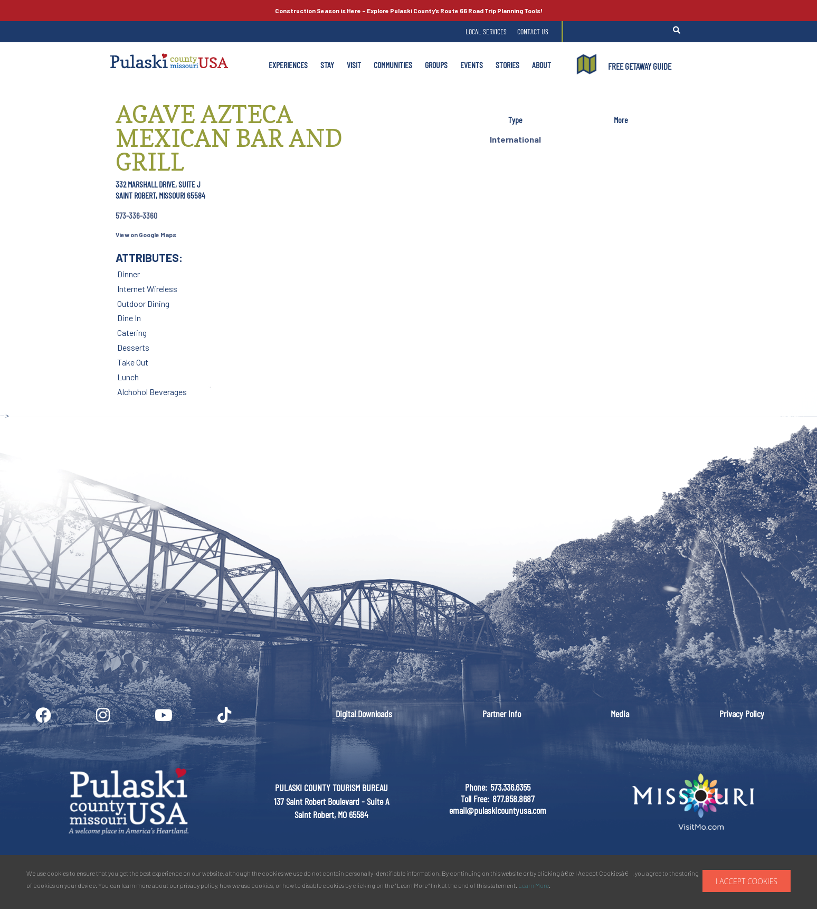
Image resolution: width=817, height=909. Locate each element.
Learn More (533, 885)
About (541, 65)
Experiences (288, 65)
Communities (393, 65)
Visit (354, 65)
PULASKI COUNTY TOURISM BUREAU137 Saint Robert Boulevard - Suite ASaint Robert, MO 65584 (331, 801)
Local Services (486, 31)
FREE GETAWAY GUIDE (639, 66)
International (515, 139)
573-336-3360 (136, 215)
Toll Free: (475, 798)
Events (471, 65)
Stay (327, 65)
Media (620, 713)
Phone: (476, 787)
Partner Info (501, 713)
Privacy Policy (741, 713)
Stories (507, 65)
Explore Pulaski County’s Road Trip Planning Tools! (409, 10)
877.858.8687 (513, 798)
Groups (436, 65)
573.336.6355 (510, 787)
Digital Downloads (364, 713)
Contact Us (532, 31)
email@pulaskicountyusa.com (497, 810)
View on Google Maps (146, 234)
